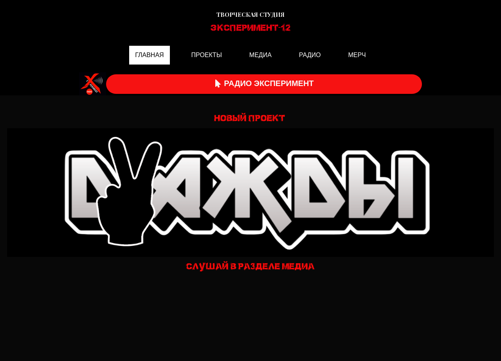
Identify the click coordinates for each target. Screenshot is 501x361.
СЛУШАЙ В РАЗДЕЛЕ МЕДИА (250, 267)
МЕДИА (260, 55)
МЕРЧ (357, 55)
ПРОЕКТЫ (206, 55)
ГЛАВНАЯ (149, 55)
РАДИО (310, 55)
